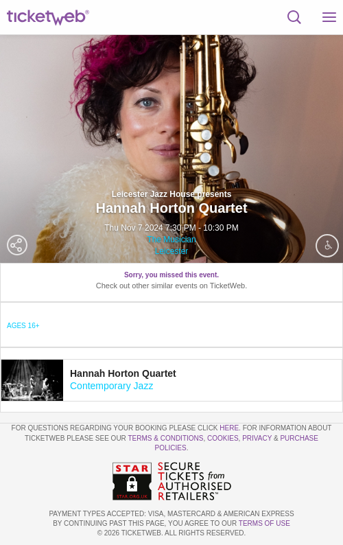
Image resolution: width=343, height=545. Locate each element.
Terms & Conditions (165, 438)
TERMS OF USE (264, 523)
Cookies (223, 438)
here (229, 428)
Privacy (257, 438)
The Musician (171, 239)
